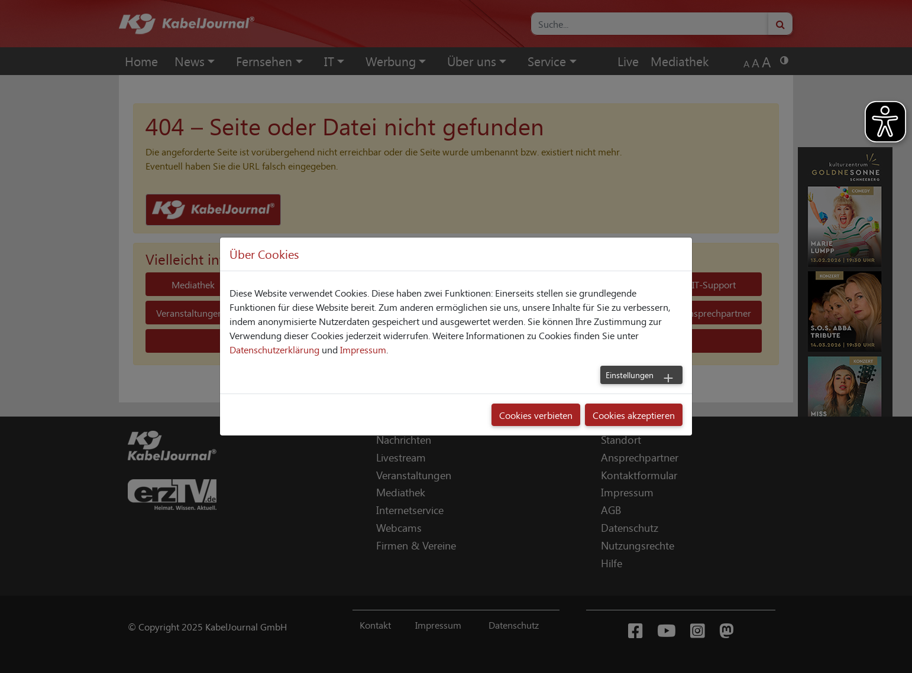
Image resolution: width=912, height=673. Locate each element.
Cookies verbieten (536, 415)
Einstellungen (630, 375)
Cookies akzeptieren (634, 415)
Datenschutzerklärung (274, 349)
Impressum (363, 349)
